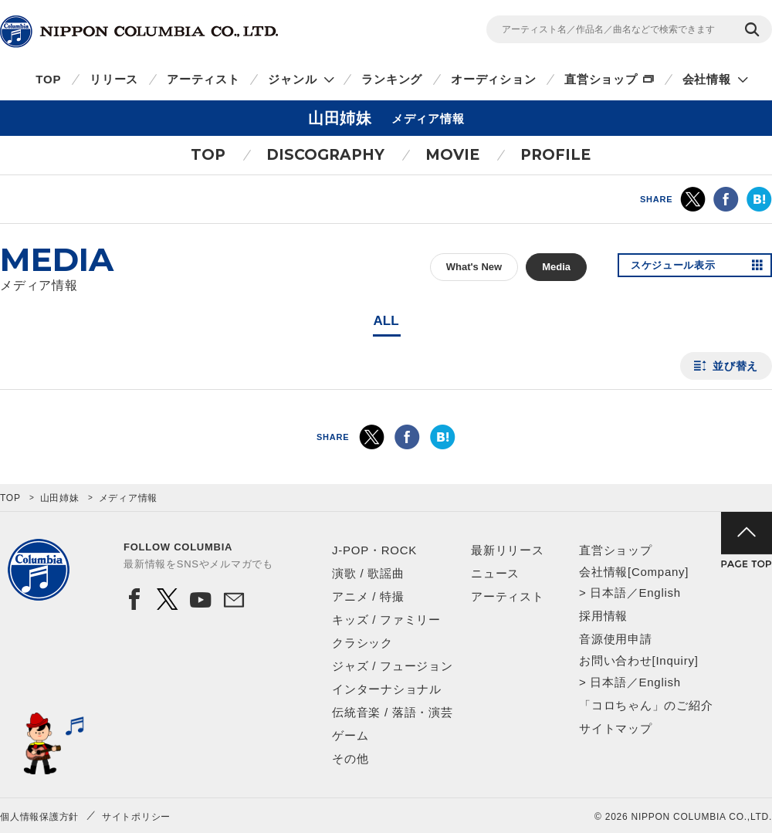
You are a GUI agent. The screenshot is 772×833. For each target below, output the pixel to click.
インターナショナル (387, 689)
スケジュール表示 (677, 267)
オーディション (493, 79)
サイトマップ (615, 728)
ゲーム (350, 735)
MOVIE (452, 155)
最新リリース (507, 550)
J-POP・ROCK (374, 550)
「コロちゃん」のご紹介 (646, 705)
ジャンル (292, 79)
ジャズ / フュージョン (392, 665)
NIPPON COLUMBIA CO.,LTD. (139, 31)
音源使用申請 (615, 638)
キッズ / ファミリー (386, 619)
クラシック (362, 642)
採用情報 (603, 615)
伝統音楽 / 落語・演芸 (392, 712)
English (659, 592)
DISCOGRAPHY (325, 155)
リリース (114, 79)
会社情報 (706, 79)
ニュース (495, 573)
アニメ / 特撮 (368, 596)
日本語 (608, 592)
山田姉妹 (60, 498)
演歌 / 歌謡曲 (368, 573)
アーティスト (203, 79)
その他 (350, 758)
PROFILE (555, 155)
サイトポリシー (136, 816)
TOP (48, 79)
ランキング (391, 79)
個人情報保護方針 (39, 816)
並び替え (735, 366)
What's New (474, 267)
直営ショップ (601, 79)
